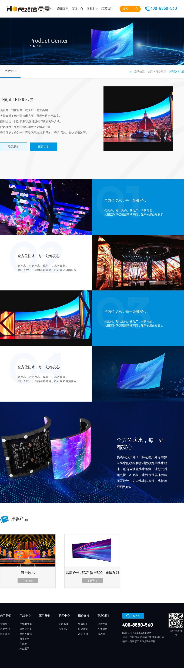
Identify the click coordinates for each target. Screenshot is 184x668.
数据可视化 (25, 633)
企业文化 (5, 629)
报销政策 (83, 629)
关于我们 (33, 8)
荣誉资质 (5, 633)
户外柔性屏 (25, 624)
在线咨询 (133, 616)
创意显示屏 (25, 629)
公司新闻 (63, 624)
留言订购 (43, 146)
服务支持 (92, 8)
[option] (92, 561)
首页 (21, 8)
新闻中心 (77, 8)
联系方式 (102, 624)
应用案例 (62, 8)
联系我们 (107, 8)
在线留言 (102, 629)
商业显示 (24, 638)
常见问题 (83, 633)
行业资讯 (63, 629)
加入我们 (102, 633)
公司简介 (5, 624)
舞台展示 (161, 71)
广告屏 (23, 643)
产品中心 (48, 8)
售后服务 (83, 624)
